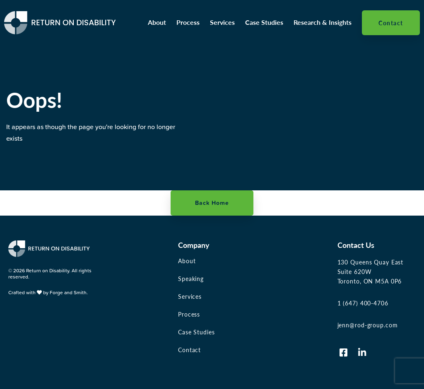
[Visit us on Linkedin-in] (362, 352)
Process (188, 22)
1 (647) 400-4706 (362, 303)
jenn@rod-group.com (367, 325)
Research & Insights (323, 22)
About (157, 22)
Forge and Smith (68, 292)
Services (222, 22)
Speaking (191, 278)
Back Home (212, 203)
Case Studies (264, 22)
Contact (390, 23)
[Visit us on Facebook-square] (344, 352)
